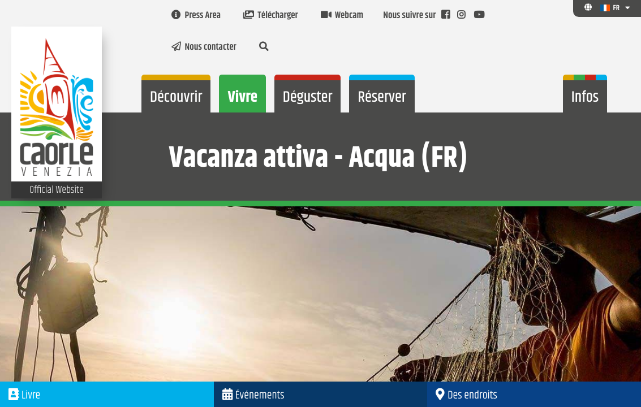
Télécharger (270, 15)
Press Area (196, 15)
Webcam (342, 15)
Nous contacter (203, 47)
